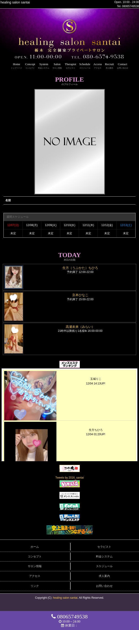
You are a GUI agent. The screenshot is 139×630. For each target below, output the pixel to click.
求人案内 (104, 576)
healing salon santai (65, 597)
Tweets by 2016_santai (69, 477)
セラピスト (104, 546)
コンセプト (35, 556)
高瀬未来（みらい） (80, 327)
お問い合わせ (104, 586)
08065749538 (130, 6)
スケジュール (104, 566)
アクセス (34, 576)
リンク (35, 586)
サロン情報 (35, 566)
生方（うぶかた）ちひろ (80, 268)
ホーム (35, 546)
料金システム (104, 556)
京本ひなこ (80, 295)
